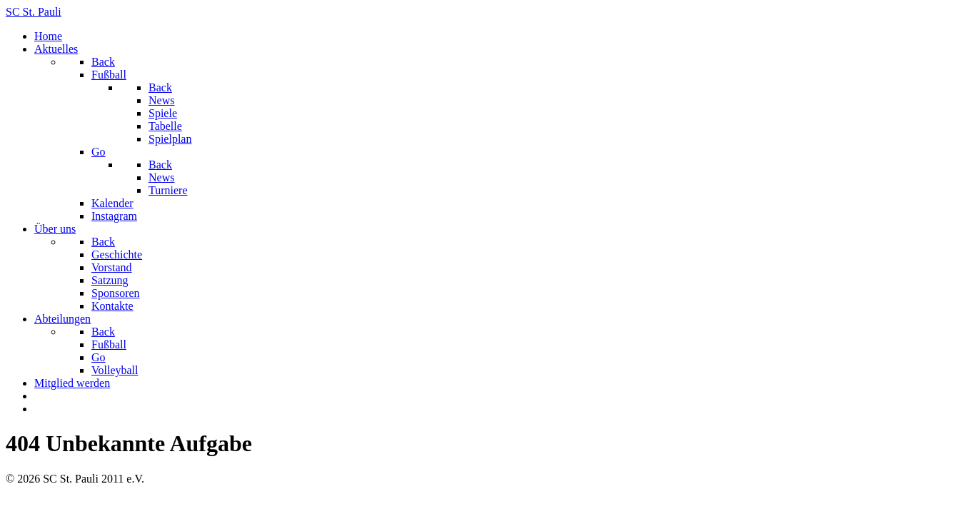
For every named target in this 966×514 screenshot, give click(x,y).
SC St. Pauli (33, 12)
